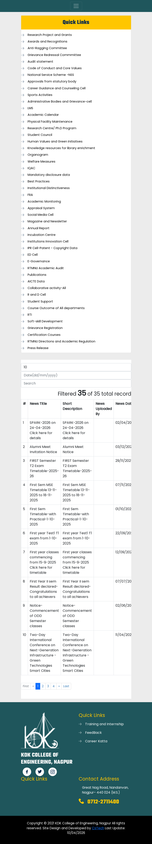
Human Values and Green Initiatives (55, 141)
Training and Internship (104, 724)
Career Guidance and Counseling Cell (57, 88)
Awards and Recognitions (47, 42)
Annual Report (38, 228)
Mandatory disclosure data (49, 175)
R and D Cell (37, 295)
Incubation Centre (42, 235)
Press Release (38, 348)
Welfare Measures (41, 162)
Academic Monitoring (44, 202)
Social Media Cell (40, 215)
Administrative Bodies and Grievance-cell (60, 102)
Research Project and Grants (50, 35)
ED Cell (33, 255)
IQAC (31, 168)
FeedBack (93, 732)
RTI (30, 315)
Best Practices (39, 181)
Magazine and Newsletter (47, 221)
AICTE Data (36, 281)
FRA (30, 195)
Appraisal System (41, 208)
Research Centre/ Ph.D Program (52, 128)
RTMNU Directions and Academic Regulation (61, 341)
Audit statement (40, 62)
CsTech (98, 828)
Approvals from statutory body (52, 81)
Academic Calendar (43, 115)
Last (66, 686)
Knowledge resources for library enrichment (61, 148)
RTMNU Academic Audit (46, 268)
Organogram (38, 155)
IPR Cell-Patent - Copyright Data (52, 248)
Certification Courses (44, 335)
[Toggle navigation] (76, 6)
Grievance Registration (45, 328)
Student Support (40, 301)
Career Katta (96, 741)
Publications (37, 275)
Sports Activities (40, 95)
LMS (30, 108)
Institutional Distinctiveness (49, 188)
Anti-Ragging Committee (47, 48)
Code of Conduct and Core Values (55, 68)
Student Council (40, 135)
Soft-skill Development (45, 321)
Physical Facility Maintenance (50, 122)
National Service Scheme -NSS (51, 75)
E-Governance (39, 261)
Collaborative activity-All (47, 288)
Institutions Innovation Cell (48, 241)
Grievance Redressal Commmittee (54, 55)
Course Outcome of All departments (56, 308)
